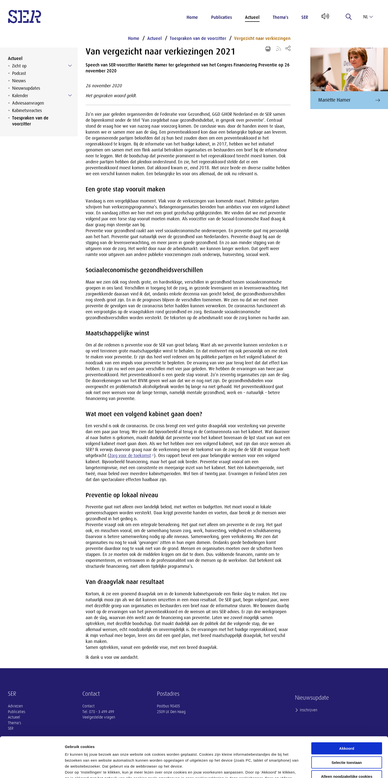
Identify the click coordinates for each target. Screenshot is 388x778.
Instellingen (266, 768)
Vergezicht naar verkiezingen (262, 38)
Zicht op (19, 65)
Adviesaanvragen (28, 103)
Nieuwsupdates (26, 88)
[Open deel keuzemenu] (288, 48)
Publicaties (221, 17)
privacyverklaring (199, 752)
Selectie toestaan (347, 724)
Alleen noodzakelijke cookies (346, 738)
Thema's (280, 17)
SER (304, 17)
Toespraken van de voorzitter (30, 120)
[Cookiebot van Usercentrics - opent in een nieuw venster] (32, 768)
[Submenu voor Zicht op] (70, 65)
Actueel (252, 17)
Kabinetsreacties (27, 110)
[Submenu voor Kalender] (70, 95)
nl (368, 17)
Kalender (20, 95)
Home (192, 17)
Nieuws (19, 80)
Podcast (19, 73)
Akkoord (346, 710)
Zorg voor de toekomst (130, 455)
